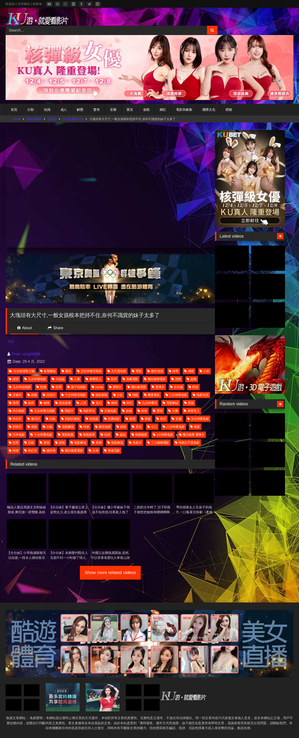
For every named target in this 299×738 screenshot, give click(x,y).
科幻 (128, 403)
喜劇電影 (130, 379)
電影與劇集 (184, 109)
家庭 (146, 419)
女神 (93, 450)
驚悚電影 (152, 395)
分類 (30, 109)
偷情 (44, 403)
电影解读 (78, 442)
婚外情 (49, 450)
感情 (189, 371)
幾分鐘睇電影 (155, 379)
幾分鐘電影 (136, 387)
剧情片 (15, 426)
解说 (66, 371)
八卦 (204, 371)
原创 (44, 442)
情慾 (133, 395)
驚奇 (96, 109)
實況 (130, 109)
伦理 (57, 387)
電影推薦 (66, 434)
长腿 (177, 419)
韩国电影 (140, 434)
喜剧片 (135, 442)
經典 (32, 395)
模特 (112, 403)
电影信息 (201, 395)
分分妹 (176, 387)
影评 (112, 379)
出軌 (51, 419)
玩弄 (105, 434)
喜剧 (32, 426)
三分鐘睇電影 (158, 442)
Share (55, 328)
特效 (84, 426)
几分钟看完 (147, 403)
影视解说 (48, 371)
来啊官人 (94, 379)
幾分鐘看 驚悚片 (192, 434)
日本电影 (17, 434)
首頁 (14, 109)
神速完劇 (112, 450)
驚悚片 (158, 387)
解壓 (80, 109)
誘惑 (14, 379)
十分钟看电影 (41, 434)
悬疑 (189, 403)
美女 (137, 426)
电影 (195, 426)
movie (97, 387)
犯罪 (14, 442)
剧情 (60, 442)
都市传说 (155, 371)
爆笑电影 (103, 426)
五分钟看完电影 (89, 371)
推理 (14, 403)
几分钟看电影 (35, 379)
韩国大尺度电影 (187, 442)
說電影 (52, 119)
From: (14, 354)
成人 (63, 109)
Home (17, 119)
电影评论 (87, 411)
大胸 (173, 411)
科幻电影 (17, 411)
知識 (47, 109)
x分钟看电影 (163, 434)
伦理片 (49, 395)
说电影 (92, 419)
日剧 (29, 442)
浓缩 (127, 411)
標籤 (228, 109)
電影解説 (171, 403)
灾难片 (15, 395)
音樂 (113, 109)
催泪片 (33, 419)
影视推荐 (87, 434)
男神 (97, 442)
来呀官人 (192, 411)
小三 (152, 426)
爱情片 (115, 387)
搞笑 (121, 426)
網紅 (163, 109)
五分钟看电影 (198, 419)
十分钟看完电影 (73, 395)
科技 (142, 411)
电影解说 (115, 442)
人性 (81, 403)
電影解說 (66, 426)
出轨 (48, 426)
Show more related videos (110, 572)
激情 (130, 419)
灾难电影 (108, 411)
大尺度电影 (116, 371)
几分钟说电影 (20, 387)
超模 (192, 379)
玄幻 (97, 403)
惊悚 (14, 450)
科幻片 (15, 419)
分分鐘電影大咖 (73, 119)
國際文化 (208, 109)
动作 (29, 403)
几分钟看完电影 (42, 411)
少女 (118, 395)
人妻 (75, 379)
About (24, 328)
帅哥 (174, 371)
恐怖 (176, 379)
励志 (121, 434)
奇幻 (161, 419)
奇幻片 (30, 450)
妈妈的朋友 (70, 419)
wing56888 (31, 354)
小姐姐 (58, 379)
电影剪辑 (100, 395)
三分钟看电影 (176, 395)
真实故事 (63, 403)
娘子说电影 (76, 387)
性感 (41, 387)
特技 (193, 387)
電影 (137, 371)
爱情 (158, 411)
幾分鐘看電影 (72, 450)
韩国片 (67, 411)
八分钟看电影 (173, 426)
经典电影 (112, 419)
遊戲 (146, 109)
